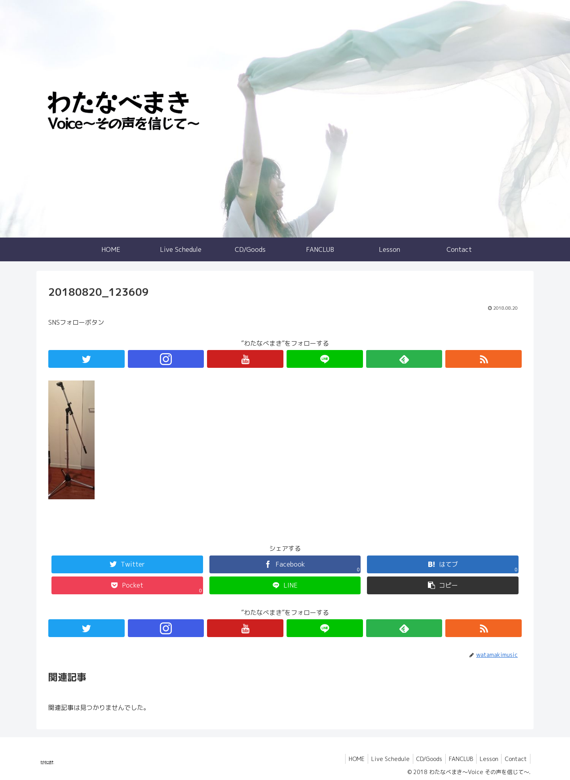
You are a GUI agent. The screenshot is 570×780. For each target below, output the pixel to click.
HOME (347, 759)
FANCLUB (457, 759)
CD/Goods (423, 759)
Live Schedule (382, 759)
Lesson (486, 759)
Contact (515, 759)
